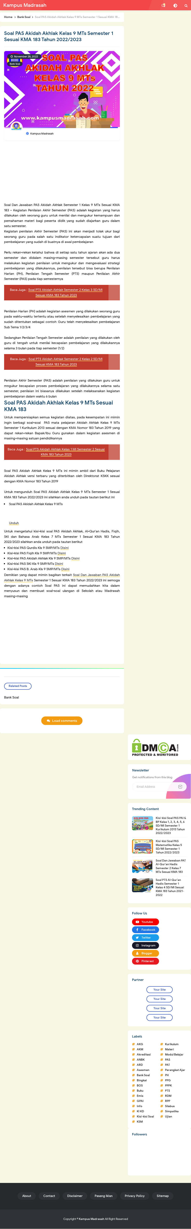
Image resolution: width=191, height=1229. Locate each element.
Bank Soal (15, 63)
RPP (167, 1101)
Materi (169, 1050)
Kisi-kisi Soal (145, 1117)
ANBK (141, 1060)
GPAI (140, 1101)
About (26, 1196)
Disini (64, 548)
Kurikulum (172, 1044)
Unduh (14, 523)
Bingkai (142, 1081)
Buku (140, 1091)
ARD (140, 1065)
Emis (140, 1096)
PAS (167, 1060)
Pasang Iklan (104, 1196)
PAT (167, 1065)
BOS (140, 1086)
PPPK (168, 1086)
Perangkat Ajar (175, 1070)
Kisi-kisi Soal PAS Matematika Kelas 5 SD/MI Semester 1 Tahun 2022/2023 (169, 847)
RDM (168, 1096)
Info (139, 1106)
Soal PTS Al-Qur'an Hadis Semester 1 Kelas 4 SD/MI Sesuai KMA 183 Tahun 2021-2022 (170, 887)
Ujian (168, 1117)
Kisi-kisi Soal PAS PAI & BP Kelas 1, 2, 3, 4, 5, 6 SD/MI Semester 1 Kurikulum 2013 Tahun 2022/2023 (171, 826)
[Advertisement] (62, 173)
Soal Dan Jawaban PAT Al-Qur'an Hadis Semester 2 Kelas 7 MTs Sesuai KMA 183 (171, 866)
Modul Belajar (174, 1055)
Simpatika (172, 1112)
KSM (140, 1122)
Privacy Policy (135, 1196)
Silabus (170, 1106)
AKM (140, 1050)
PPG (168, 1081)
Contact (49, 1196)
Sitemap (163, 1196)
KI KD (140, 1112)
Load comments (64, 721)
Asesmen (143, 1070)
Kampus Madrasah (91, 1219)
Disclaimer (75, 1196)
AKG (140, 1044)
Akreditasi (144, 1055)
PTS (167, 1091)
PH (167, 1075)
